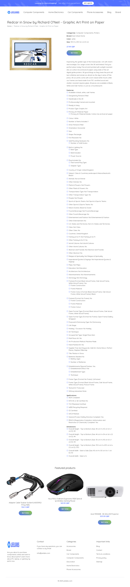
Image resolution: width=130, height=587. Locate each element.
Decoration (71, 562)
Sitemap (99, 562)
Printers (97, 33)
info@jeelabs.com (43, 553)
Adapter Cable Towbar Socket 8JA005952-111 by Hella (25, 504)
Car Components (75, 12)
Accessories (71, 547)
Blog (109, 12)
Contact (99, 550)
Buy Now (74, 53)
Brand (118, 12)
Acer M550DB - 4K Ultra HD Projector (105, 514)
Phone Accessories (95, 12)
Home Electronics (56, 12)
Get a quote (88, 3)
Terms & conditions (103, 554)
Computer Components (33, 12)
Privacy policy (101, 558)
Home (9, 26)
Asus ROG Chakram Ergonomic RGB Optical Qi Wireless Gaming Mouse (65, 500)
